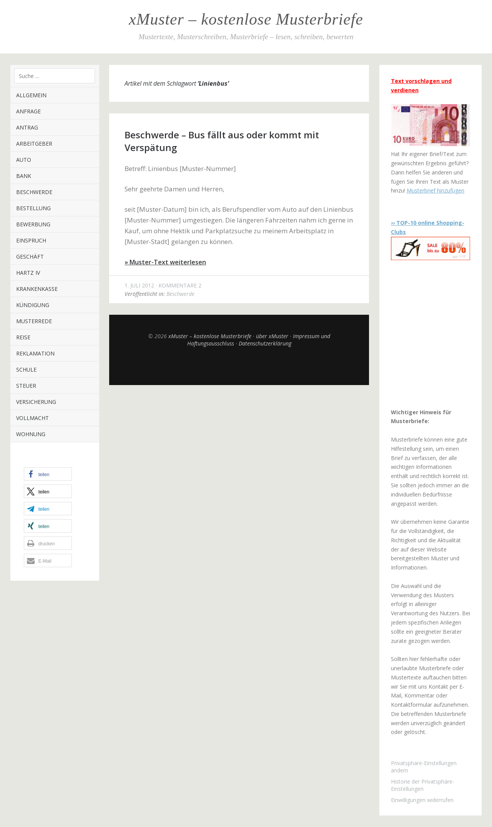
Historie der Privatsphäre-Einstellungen (422, 785)
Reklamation (35, 353)
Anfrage (28, 111)
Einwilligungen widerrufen (422, 800)
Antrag (27, 127)
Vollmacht (32, 418)
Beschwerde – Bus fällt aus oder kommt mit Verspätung (222, 140)
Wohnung (30, 434)
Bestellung (33, 208)
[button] (48, 474)
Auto (23, 159)
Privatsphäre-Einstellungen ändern (424, 766)
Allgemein (31, 95)
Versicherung (36, 401)
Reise (23, 337)
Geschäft (30, 256)
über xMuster (272, 336)
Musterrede (34, 321)
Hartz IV (28, 272)
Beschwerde (34, 192)
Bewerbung (33, 224)
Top (239, 365)
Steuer (26, 385)
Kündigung (32, 305)
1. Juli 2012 (139, 285)
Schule (26, 369)
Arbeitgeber (34, 143)
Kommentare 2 (179, 285)
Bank (23, 175)
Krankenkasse (37, 288)
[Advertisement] (439, 334)
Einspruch (31, 240)
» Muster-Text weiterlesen (165, 262)
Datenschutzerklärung (265, 343)
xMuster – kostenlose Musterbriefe (246, 19)
